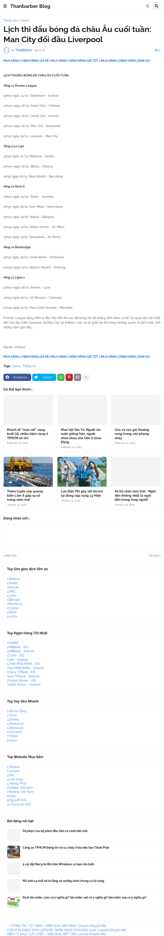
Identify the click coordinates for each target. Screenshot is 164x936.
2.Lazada (13, 771)
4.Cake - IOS (15, 655)
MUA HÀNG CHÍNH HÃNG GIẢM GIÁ (125, 60)
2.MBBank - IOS (17, 647)
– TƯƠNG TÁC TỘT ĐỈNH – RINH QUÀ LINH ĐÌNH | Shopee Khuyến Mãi (56, 925)
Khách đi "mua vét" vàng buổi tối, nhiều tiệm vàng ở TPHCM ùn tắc (27, 434)
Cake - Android (17, 659)
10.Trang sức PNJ (19, 804)
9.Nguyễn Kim (17, 800)
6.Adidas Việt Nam (20, 787)
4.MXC (11, 591)
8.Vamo (12, 740)
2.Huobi (12, 583)
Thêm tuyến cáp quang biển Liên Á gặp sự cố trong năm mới (25, 495)
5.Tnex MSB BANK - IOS (23, 663)
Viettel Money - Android (23, 684)
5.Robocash (15, 728)
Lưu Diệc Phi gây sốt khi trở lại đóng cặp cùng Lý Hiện (82, 493)
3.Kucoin (13, 587)
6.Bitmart (13, 599)
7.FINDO (12, 736)
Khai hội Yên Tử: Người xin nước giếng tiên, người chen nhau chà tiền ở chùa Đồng (81, 436)
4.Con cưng (15, 779)
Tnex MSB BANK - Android (25, 668)
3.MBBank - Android (20, 651)
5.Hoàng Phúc (16, 783)
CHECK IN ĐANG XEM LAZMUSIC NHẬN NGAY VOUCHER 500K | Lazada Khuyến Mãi (66, 930)
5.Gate (11, 595)
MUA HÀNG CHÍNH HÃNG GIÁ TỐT (75, 60)
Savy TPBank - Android (23, 676)
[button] (5, 6)
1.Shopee (13, 767)
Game (24, 20)
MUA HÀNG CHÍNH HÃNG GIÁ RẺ (26, 60)
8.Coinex (13, 608)
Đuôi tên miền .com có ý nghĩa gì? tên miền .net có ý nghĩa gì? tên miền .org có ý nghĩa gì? (84, 897)
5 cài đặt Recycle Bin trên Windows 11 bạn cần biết (58, 864)
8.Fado (11, 796)
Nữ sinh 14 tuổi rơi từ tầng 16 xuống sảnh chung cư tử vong (63, 881)
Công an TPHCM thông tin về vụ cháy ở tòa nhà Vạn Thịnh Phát (66, 847)
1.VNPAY (13, 643)
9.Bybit (12, 612)
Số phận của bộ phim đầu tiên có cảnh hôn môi (55, 831)
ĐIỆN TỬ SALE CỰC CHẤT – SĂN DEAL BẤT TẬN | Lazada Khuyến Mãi (56, 934)
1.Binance (13, 579)
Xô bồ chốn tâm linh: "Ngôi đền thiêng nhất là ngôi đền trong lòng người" (135, 495)
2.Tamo (12, 715)
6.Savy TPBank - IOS (21, 672)
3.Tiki (10, 775)
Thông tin (29, 366)
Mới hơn (11, 555)
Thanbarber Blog (30, 6)
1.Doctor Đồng (17, 711)
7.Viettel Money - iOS (21, 680)
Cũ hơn (153, 555)
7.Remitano (14, 604)
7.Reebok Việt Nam (20, 791)
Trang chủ (10, 20)
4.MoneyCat (15, 723)
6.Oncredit (14, 732)
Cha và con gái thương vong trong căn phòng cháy (132, 434)
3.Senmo (13, 719)
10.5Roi (12, 616)
